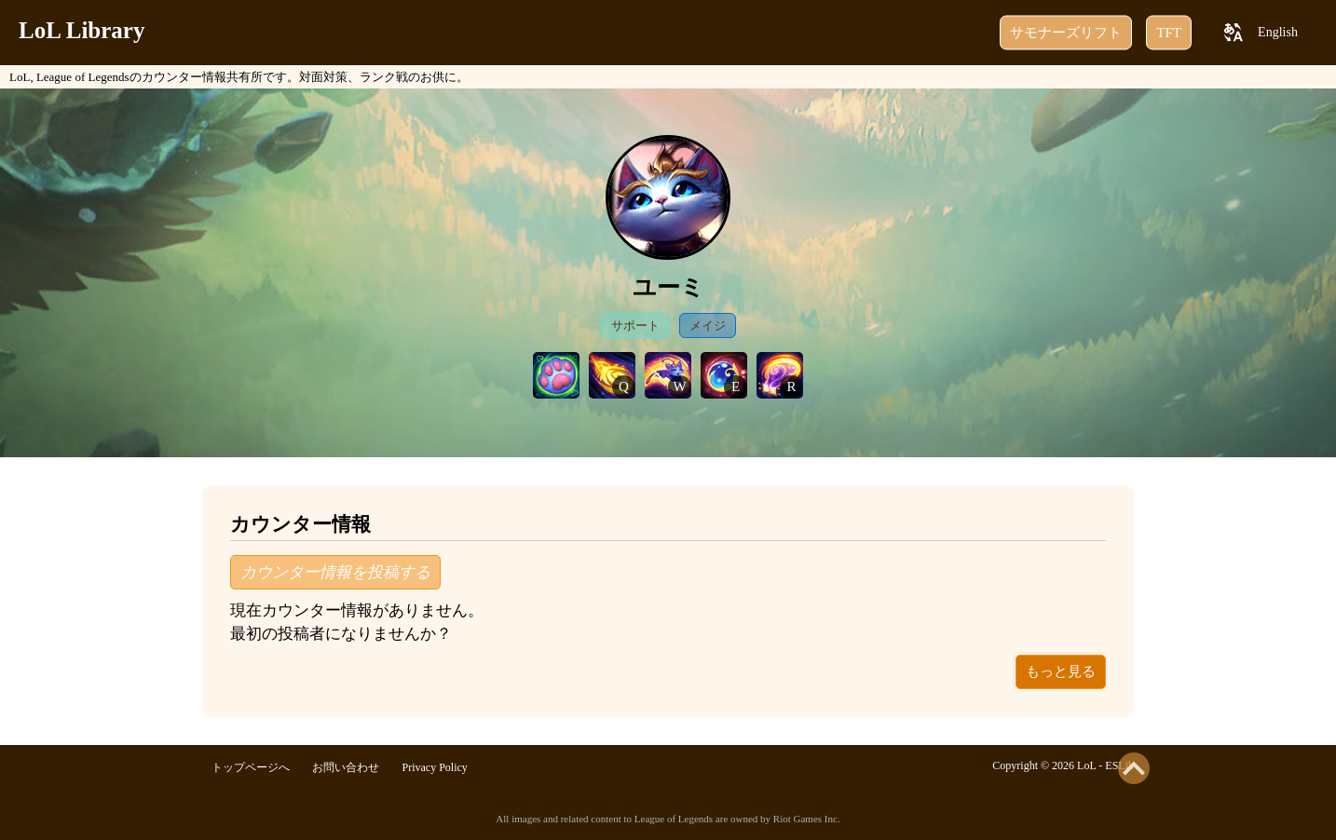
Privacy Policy (435, 767)
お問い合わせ (345, 767)
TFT (1168, 32)
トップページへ (250, 767)
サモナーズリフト (1066, 32)
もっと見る (1061, 671)
